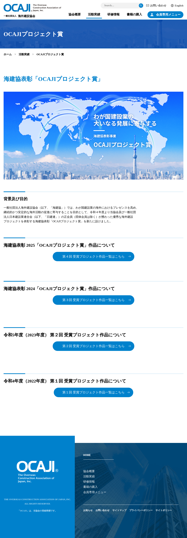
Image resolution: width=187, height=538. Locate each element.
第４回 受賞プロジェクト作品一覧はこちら (93, 256)
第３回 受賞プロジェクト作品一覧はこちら (93, 300)
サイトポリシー (164, 510)
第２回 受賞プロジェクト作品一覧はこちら (93, 346)
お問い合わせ (158, 5)
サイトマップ (119, 510)
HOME (87, 455)
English (179, 5)
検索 (141, 5)
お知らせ (88, 510)
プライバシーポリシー (141, 510)
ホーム (8, 54)
